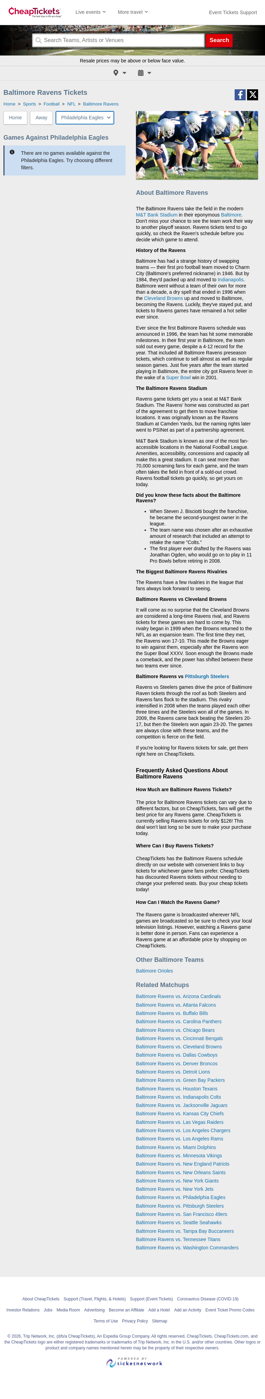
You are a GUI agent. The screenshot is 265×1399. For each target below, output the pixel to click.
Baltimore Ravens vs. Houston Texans (176, 1088)
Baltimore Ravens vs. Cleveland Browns (179, 1046)
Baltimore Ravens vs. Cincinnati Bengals (179, 1038)
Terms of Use (106, 1321)
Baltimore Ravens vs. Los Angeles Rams (179, 1138)
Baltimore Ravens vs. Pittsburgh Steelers (180, 1206)
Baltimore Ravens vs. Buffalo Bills (172, 1013)
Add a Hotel (159, 1310)
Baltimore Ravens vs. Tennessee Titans (178, 1239)
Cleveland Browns (163, 298)
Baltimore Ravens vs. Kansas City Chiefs (180, 1113)
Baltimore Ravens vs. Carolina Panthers (179, 1021)
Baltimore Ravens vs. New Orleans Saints (181, 1172)
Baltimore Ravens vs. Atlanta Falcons (176, 1005)
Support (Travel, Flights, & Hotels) (94, 1299)
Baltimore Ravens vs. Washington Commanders (187, 1247)
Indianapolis (231, 279)
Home (15, 117)
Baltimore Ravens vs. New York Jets (175, 1189)
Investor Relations (23, 1310)
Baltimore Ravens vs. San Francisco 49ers (181, 1214)
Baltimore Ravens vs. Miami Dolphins (176, 1147)
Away (41, 117)
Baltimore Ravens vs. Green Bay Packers (180, 1080)
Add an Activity (188, 1310)
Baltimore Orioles (154, 971)
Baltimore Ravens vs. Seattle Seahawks (179, 1222)
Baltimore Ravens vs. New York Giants (177, 1181)
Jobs (48, 1310)
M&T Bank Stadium (156, 215)
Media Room (68, 1310)
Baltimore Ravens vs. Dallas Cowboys (177, 1055)
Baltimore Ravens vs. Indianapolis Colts (178, 1097)
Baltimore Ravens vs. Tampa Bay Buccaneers (185, 1231)
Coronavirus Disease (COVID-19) (207, 1299)
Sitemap (159, 1321)
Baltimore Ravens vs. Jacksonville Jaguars (181, 1105)
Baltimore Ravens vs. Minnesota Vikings (179, 1155)
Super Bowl (178, 377)
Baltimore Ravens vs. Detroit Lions (173, 1072)
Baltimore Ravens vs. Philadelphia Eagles (180, 1197)
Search (219, 40)
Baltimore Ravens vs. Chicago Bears (175, 1030)
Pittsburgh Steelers (207, 676)
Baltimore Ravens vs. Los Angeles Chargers (183, 1130)
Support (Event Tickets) (151, 1299)
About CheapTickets (41, 1299)
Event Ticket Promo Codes (229, 1310)
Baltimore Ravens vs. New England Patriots (182, 1164)
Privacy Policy (135, 1321)
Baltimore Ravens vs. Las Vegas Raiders (180, 1122)
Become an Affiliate (126, 1310)
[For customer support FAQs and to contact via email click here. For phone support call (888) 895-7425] (233, 12)
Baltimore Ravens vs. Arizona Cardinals (178, 996)
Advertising (94, 1310)
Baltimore (231, 215)
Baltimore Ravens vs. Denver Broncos (177, 1063)
